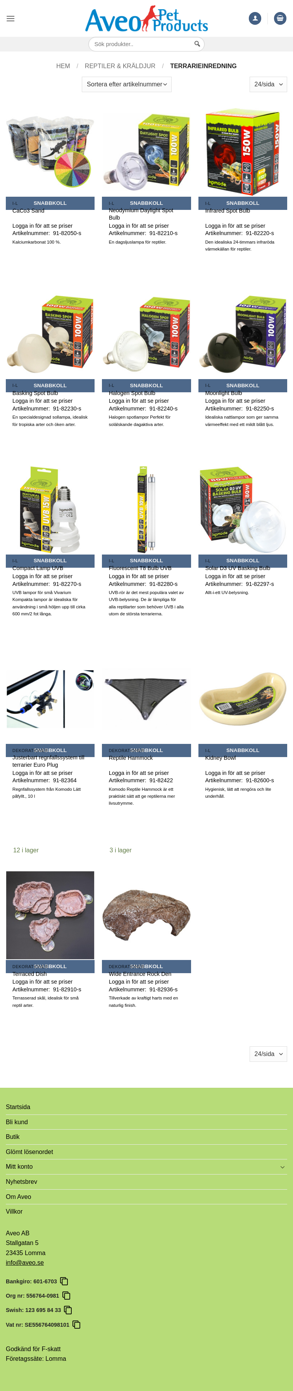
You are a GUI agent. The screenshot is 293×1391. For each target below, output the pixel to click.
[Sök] (197, 51)
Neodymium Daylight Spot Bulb (141, 214)
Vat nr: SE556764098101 (39, 1325)
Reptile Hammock (131, 758)
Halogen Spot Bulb (132, 393)
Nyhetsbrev (21, 1181)
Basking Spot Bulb (35, 393)
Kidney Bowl (220, 758)
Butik (13, 1136)
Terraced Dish (29, 974)
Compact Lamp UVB (37, 568)
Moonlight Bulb (223, 393)
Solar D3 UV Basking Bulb (237, 568)
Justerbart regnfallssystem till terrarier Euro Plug (48, 761)
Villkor (14, 1211)
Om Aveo (18, 1197)
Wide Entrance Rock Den (140, 974)
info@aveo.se (25, 1262)
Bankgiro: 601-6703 (33, 1281)
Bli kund (17, 1122)
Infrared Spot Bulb (227, 211)
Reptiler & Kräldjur (120, 66)
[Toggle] (282, 1166)
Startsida (18, 1107)
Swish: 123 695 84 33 (35, 1310)
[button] (10, 18)
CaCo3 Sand (28, 211)
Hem (63, 66)
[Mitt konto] (255, 18)
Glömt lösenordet (29, 1152)
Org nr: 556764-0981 (34, 1296)
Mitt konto (19, 1166)
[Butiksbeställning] (126, 84)
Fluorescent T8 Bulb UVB (140, 568)
